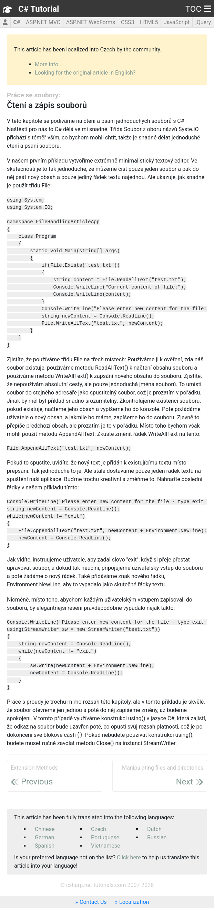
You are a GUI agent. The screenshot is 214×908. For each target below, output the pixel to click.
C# (16, 22)
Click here (129, 857)
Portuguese (105, 837)
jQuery (203, 22)
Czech (98, 829)
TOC (198, 9)
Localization (134, 902)
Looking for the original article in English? (85, 72)
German (44, 837)
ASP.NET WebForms (90, 22)
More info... (49, 64)
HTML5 (149, 22)
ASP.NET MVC (43, 22)
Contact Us (93, 902)
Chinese (44, 829)
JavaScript (177, 22)
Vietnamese (105, 845)
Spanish (44, 845)
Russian (157, 837)
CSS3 (127, 22)
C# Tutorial (38, 9)
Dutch (154, 829)
